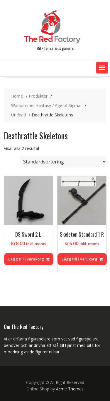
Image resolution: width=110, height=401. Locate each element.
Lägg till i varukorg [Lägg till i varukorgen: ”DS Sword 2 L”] (26, 259)
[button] (102, 67)
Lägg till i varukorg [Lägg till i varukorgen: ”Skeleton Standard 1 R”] (79, 259)
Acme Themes (70, 389)
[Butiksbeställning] (63, 162)
